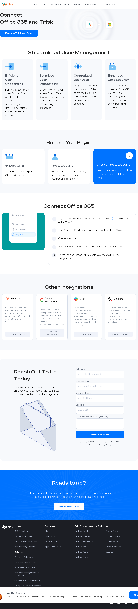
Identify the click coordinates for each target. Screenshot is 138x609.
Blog (47, 531)
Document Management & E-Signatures (27, 574)
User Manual (50, 536)
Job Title (80, 405)
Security (109, 552)
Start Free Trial (69, 506)
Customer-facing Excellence (27, 580)
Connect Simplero (120, 334)
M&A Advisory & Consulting (26, 541)
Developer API (51, 541)
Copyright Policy (113, 536)
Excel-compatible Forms (25, 562)
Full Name (80, 369)
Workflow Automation (24, 557)
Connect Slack (86, 334)
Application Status (53, 547)
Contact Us (109, 4)
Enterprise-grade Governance (27, 586)
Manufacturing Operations (25, 547)
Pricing (77, 4)
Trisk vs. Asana (81, 552)
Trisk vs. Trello (81, 557)
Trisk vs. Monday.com (84, 541)
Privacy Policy (105, 445)
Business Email (83, 381)
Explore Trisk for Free (19, 33)
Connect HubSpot (17, 334)
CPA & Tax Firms (21, 531)
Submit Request (100, 435)
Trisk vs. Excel (81, 531)
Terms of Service (113, 547)
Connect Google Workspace (52, 332)
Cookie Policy (112, 541)
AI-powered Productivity (25, 567)
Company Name (83, 393)
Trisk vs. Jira (80, 547)
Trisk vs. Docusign (83, 536)
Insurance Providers (23, 536)
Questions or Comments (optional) (92, 417)
